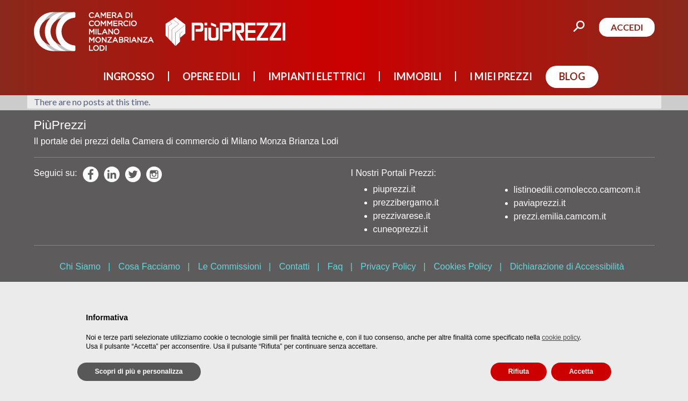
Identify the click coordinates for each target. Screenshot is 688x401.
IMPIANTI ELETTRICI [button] (316, 76)
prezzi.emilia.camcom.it (560, 216)
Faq (335, 266)
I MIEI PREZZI (500, 76)
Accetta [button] (581, 371)
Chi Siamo (80, 266)
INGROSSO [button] (129, 76)
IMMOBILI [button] (417, 76)
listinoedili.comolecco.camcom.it (577, 189)
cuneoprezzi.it (400, 229)
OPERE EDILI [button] (211, 76)
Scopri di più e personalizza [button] (139, 371)
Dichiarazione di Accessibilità (567, 266)
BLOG (572, 76)
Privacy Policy (388, 266)
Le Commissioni (229, 266)
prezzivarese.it (401, 216)
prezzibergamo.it (406, 202)
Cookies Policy (463, 266)
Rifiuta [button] (518, 371)
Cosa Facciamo (149, 266)
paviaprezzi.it (540, 203)
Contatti (294, 266)
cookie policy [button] (561, 337)
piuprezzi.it (394, 189)
